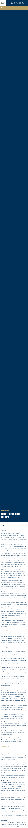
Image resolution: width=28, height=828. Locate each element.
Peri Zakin (22, 806)
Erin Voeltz (10, 638)
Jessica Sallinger (19, 602)
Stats (20, 8)
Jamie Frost (4, 826)
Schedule (10, 8)
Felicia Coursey (7, 782)
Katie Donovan (5, 746)
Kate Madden (17, 555)
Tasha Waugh (7, 721)
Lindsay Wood (16, 690)
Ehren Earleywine (5, 573)
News (24, 8)
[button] (12, 3)
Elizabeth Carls (9, 676)
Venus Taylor (9, 575)
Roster (15, 8)
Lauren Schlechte (15, 739)
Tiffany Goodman (18, 658)
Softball (3, 8)
